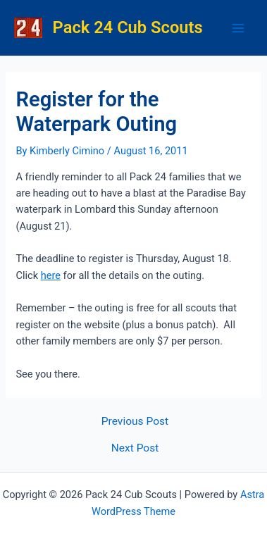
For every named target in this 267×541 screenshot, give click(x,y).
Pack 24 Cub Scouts (128, 27)
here (51, 275)
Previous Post (134, 422)
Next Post (135, 448)
